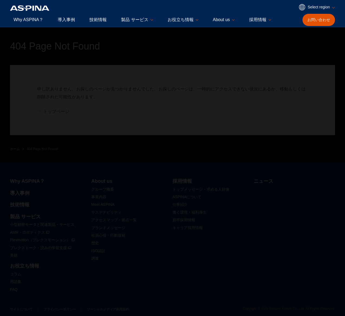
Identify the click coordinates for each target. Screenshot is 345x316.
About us (101, 181)
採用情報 (182, 181)
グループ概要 (102, 189)
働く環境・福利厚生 (189, 212)
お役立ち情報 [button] (181, 19)
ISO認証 (98, 251)
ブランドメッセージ (108, 228)
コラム (15, 274)
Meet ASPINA (103, 204)
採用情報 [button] (257, 19)
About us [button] (221, 19)
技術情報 (98, 19)
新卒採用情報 (183, 220)
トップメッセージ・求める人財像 (200, 189)
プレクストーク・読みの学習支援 (40, 248)
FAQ (14, 289)
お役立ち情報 (24, 266)
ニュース (263, 181)
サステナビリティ (106, 212)
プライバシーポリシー (60, 309)
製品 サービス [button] (134, 19)
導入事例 (66, 19)
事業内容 (98, 197)
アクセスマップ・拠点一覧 (114, 220)
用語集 (15, 281)
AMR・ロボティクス (29, 232)
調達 (95, 258)
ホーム (15, 149)
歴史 (95, 243)
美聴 (14, 255)
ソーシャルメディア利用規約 (108, 309)
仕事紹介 (180, 204)
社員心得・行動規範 (108, 235)
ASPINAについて (186, 197)
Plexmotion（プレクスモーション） (42, 240)
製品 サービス (25, 216)
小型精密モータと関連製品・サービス (42, 224)
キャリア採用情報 (187, 228)
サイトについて (21, 309)
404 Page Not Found (42, 149)
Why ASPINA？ (28, 19)
